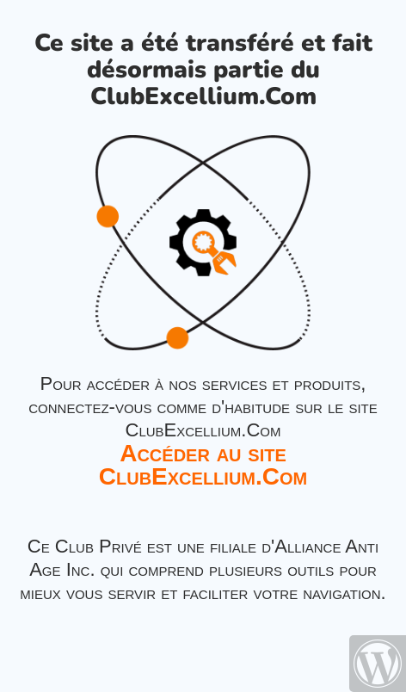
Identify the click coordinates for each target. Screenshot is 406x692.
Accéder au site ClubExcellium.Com (203, 465)
